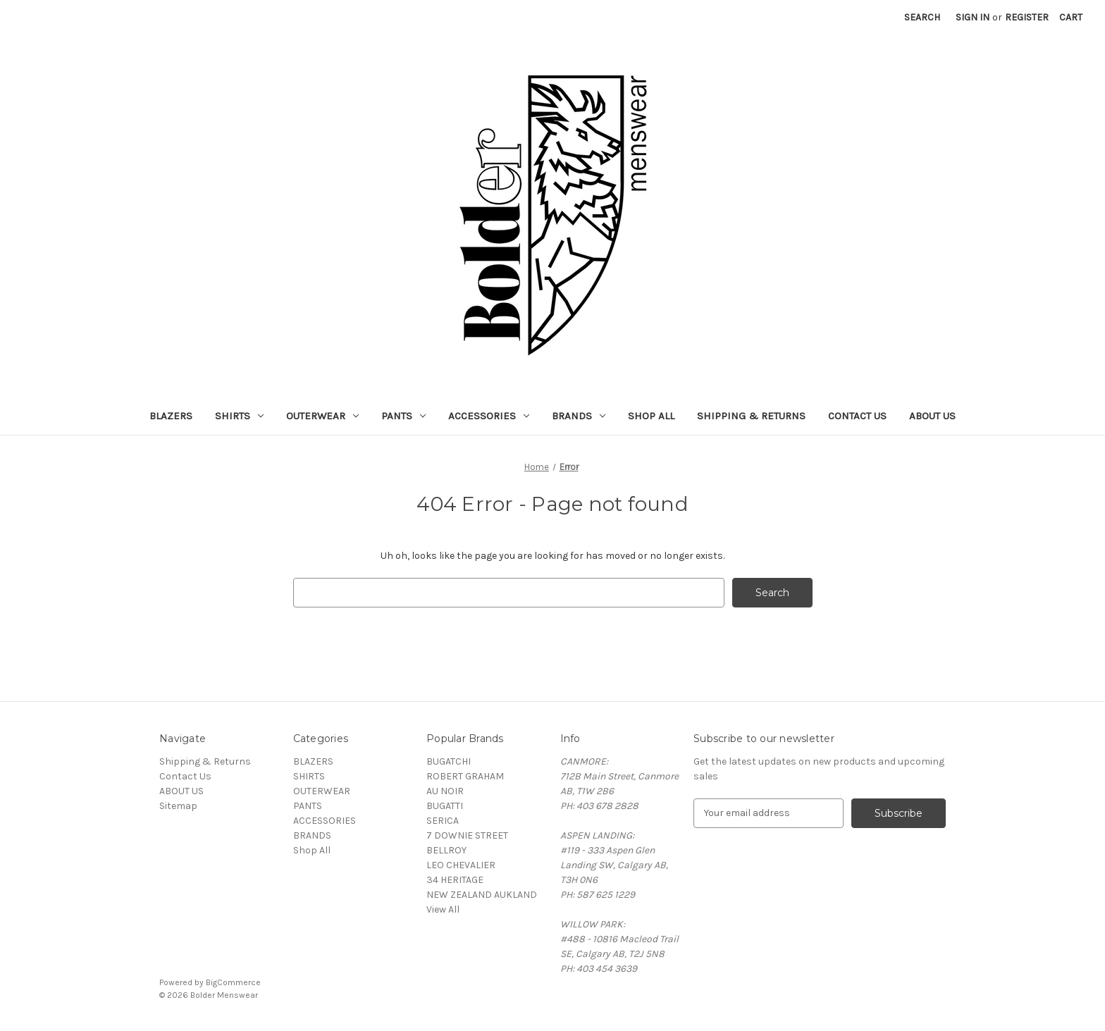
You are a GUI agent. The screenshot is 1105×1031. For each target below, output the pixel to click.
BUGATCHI (448, 761)
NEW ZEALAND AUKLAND (481, 895)
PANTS (403, 415)
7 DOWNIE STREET (467, 835)
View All (442, 909)
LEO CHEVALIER (460, 865)
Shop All (651, 415)
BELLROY (446, 850)
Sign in (972, 17)
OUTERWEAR (322, 415)
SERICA (442, 821)
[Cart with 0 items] (1070, 17)
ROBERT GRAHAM (465, 776)
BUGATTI (444, 806)
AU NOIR (445, 791)
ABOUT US (932, 415)
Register (1027, 17)
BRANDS (578, 415)
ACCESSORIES (488, 415)
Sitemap (178, 806)
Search (922, 17)
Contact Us (857, 415)
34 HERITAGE (454, 880)
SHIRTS (239, 415)
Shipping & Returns (751, 415)
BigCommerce (233, 982)
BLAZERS (170, 415)
